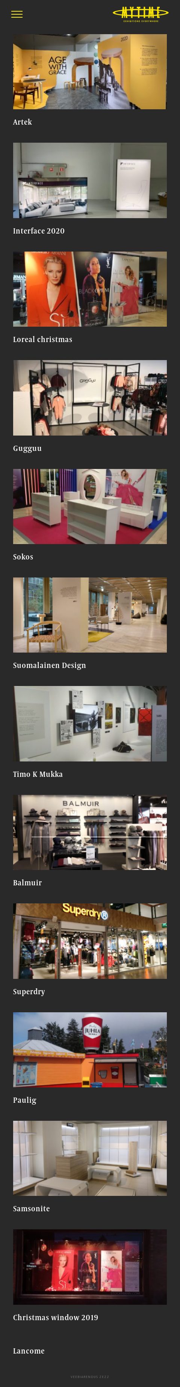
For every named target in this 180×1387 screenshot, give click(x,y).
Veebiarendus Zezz (90, 1377)
